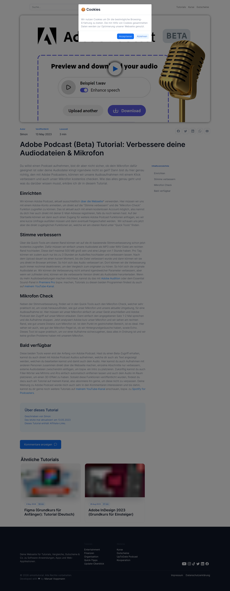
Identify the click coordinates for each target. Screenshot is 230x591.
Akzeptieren (125, 36)
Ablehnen (142, 36)
